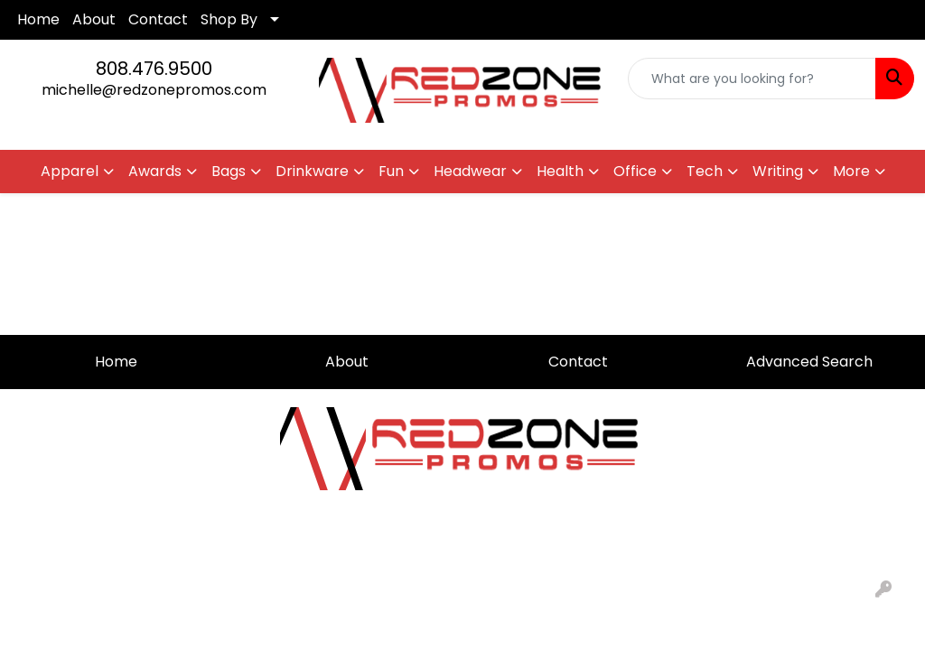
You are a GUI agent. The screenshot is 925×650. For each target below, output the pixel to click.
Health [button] (560, 171)
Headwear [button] (470, 171)
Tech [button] (705, 171)
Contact (158, 19)
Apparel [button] (69, 171)
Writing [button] (777, 171)
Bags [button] (228, 171)
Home (38, 19)
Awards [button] (155, 171)
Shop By (229, 19)
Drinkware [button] (312, 171)
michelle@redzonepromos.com (154, 89)
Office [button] (635, 171)
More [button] (851, 171)
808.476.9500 (154, 68)
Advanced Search (809, 361)
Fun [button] (391, 171)
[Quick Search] (752, 78)
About (94, 19)
